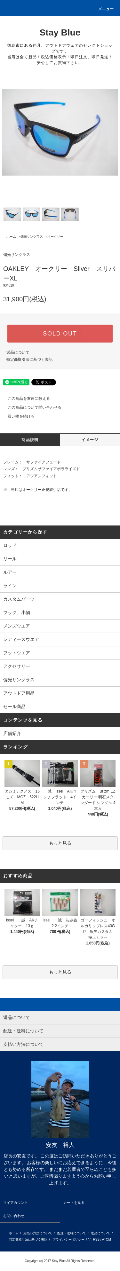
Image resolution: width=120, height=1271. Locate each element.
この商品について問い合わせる (30, 407)
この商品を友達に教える (25, 398)
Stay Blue (60, 32)
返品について (17, 352)
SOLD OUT (60, 333)
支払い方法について (37, 1233)
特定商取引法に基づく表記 (29, 359)
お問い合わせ (13, 1216)
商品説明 (29, 440)
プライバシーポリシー (68, 1239)
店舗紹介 (12, 733)
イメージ (90, 440)
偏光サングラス (31, 236)
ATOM (106, 1239)
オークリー (55, 236)
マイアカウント (15, 1202)
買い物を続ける (17, 416)
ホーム (11, 236)
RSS (96, 1239)
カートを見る (73, 1202)
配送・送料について (71, 1233)
